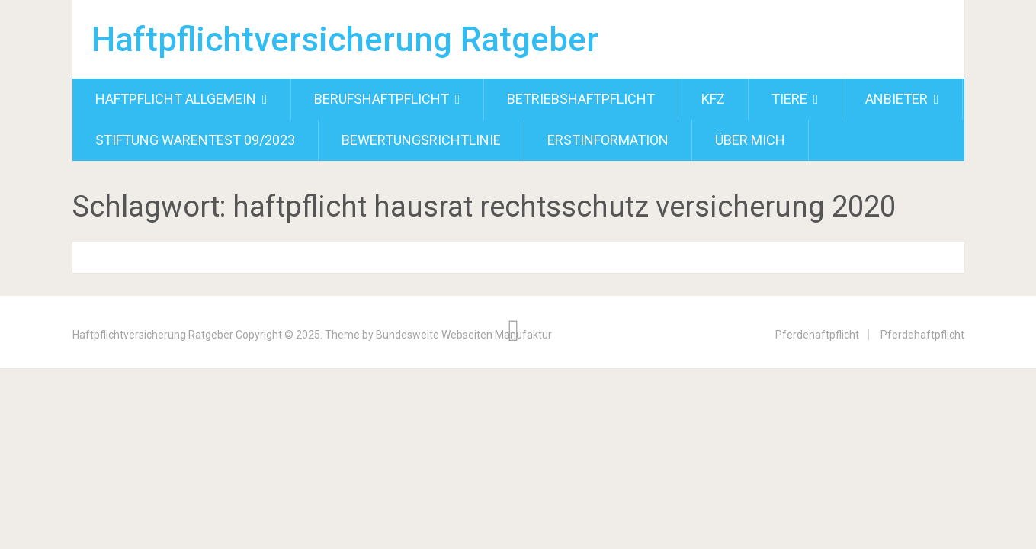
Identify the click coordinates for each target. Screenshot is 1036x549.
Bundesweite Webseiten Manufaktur (464, 335)
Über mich (750, 140)
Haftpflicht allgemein (175, 99)
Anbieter (896, 99)
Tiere (789, 99)
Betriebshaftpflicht (581, 99)
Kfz (713, 99)
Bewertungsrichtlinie (421, 140)
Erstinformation (608, 140)
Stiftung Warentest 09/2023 (195, 140)
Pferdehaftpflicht (817, 335)
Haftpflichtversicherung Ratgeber (344, 39)
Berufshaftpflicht (381, 99)
